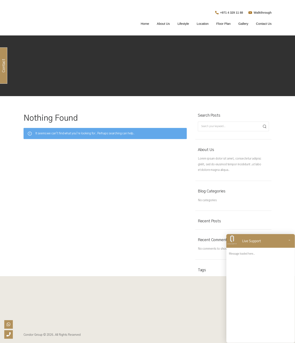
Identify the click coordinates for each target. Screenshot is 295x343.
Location (203, 23)
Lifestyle (183, 23)
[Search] (264, 126)
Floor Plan (223, 23)
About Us (163, 23)
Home (145, 23)
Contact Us (264, 23)
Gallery (243, 23)
